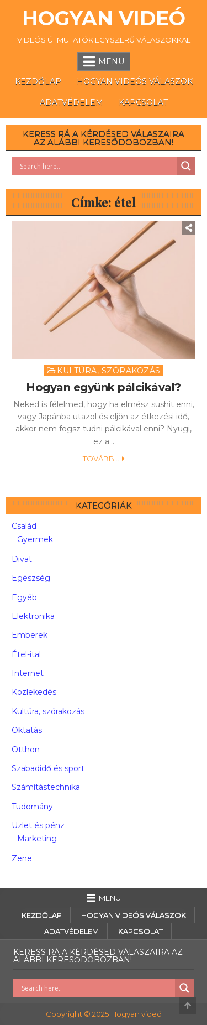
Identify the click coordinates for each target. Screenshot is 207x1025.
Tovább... (101, 458)
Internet (28, 673)
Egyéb (24, 597)
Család (24, 526)
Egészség (31, 578)
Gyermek (35, 539)
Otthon (26, 750)
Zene (22, 858)
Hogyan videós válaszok (135, 81)
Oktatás (27, 730)
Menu (111, 61)
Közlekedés (34, 692)
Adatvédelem (71, 102)
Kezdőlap (38, 81)
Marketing (37, 839)
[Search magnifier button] (186, 166)
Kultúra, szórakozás (109, 371)
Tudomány (32, 806)
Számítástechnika (46, 787)
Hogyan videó (103, 18)
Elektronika (33, 616)
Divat (22, 559)
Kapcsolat (143, 102)
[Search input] (96, 166)
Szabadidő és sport (48, 768)
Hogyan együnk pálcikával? (103, 387)
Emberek (29, 635)
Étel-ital (26, 654)
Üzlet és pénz (38, 825)
